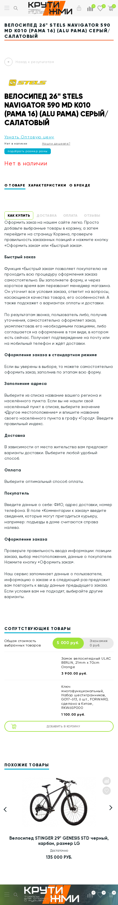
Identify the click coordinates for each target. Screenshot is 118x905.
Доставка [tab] (47, 215)
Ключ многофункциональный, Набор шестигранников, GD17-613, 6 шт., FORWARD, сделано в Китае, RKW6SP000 (85, 697)
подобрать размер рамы (28, 151)
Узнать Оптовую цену (29, 137)
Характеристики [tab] (47, 185)
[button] (109, 807)
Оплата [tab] (70, 215)
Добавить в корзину (45, 726)
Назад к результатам (34, 62)
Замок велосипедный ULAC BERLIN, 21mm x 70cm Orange (86, 662)
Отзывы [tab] (92, 215)
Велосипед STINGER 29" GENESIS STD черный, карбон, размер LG (59, 841)
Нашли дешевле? (56, 143)
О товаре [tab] (14, 185)
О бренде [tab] (79, 185)
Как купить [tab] (19, 215)
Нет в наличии (15, 143)
